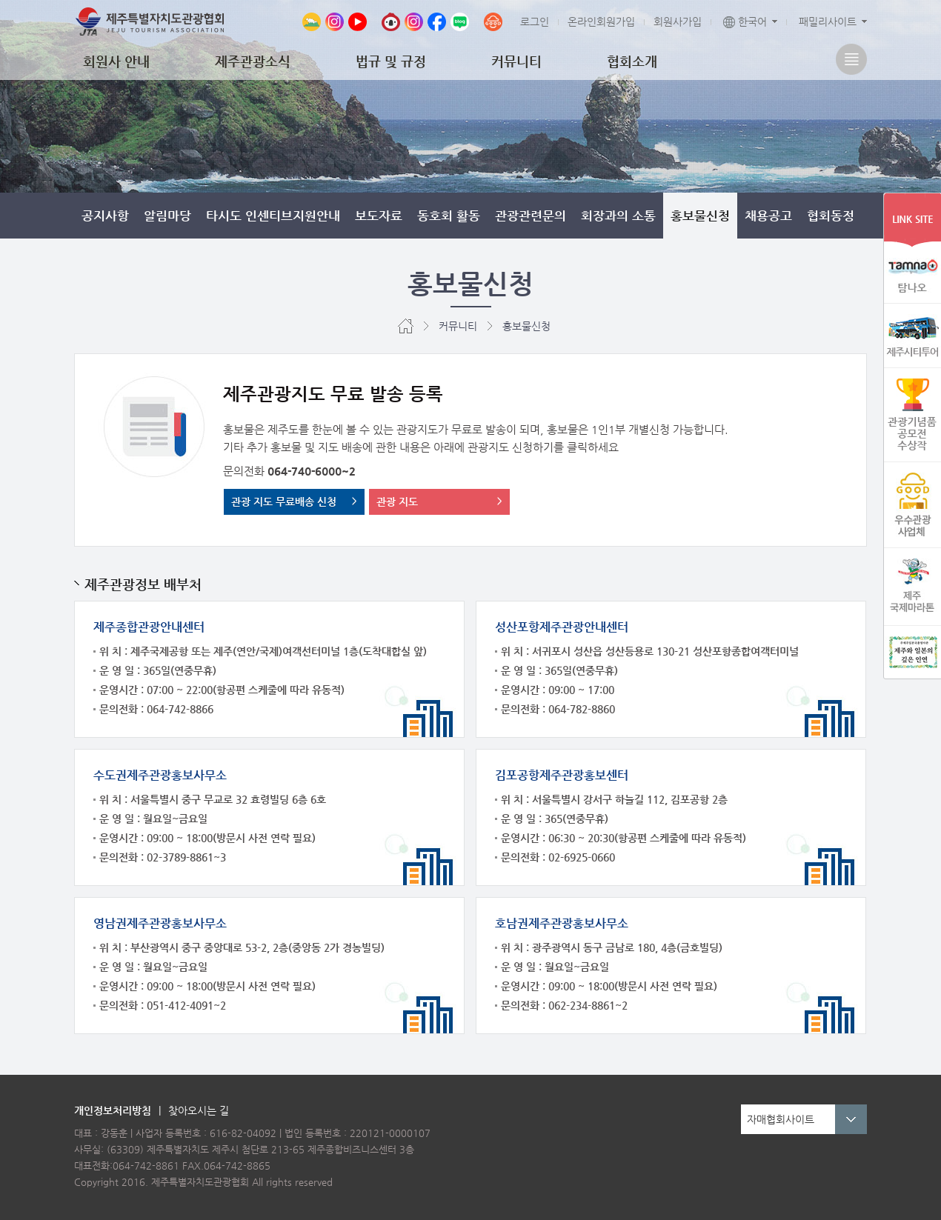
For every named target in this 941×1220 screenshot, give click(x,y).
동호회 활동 (448, 215)
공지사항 (105, 215)
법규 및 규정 (391, 61)
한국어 (745, 21)
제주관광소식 (252, 61)
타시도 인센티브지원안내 (273, 215)
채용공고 (768, 215)
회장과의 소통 (618, 215)
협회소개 (632, 61)
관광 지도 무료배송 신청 (283, 501)
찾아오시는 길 (198, 1110)
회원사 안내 (116, 61)
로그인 (534, 21)
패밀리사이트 (828, 21)
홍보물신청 (700, 215)
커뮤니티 (516, 61)
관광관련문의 (530, 215)
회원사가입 (678, 21)
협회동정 (830, 215)
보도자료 (378, 215)
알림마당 (167, 215)
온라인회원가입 (601, 21)
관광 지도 (397, 501)
